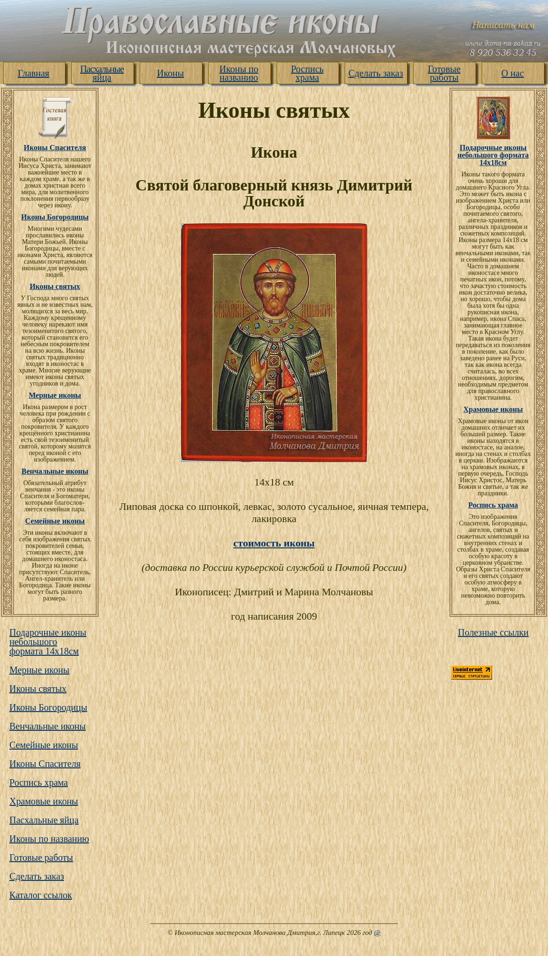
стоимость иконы (273, 543)
